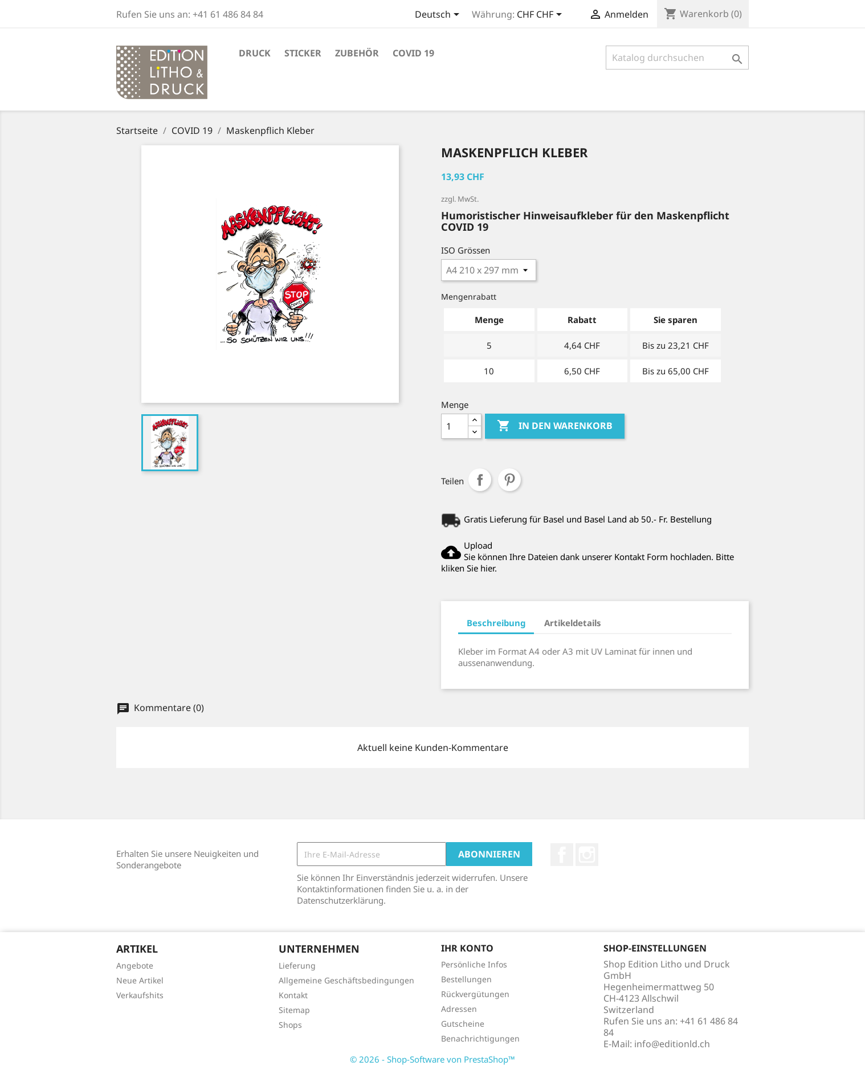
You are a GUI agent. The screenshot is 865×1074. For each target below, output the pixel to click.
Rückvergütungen (475, 994)
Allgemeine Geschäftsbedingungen (346, 980)
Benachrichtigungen (480, 1038)
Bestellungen (466, 979)
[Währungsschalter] (541, 15)
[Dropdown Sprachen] (439, 15)
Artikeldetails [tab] (572, 622)
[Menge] (454, 426)
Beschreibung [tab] (496, 622)
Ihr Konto (467, 948)
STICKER (302, 53)
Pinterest (509, 479)
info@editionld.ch (672, 1044)
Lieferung (297, 965)
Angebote (134, 965)
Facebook (561, 854)
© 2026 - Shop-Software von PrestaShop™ (432, 1059)
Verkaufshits (140, 995)
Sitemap (294, 1009)
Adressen (459, 1008)
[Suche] (677, 58)
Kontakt (293, 995)
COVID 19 (413, 53)
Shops (290, 1024)
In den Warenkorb (555, 426)
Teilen (479, 479)
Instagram (587, 854)
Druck (255, 53)
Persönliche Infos (474, 964)
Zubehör (357, 53)
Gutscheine (462, 1023)
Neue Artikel (140, 980)
